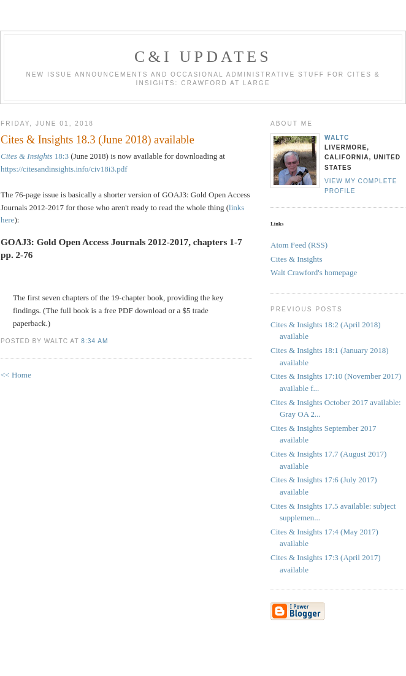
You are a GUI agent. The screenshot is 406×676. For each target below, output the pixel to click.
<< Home (16, 374)
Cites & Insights (296, 259)
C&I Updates (203, 57)
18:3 (35, 156)
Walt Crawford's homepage (313, 272)
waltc (336, 137)
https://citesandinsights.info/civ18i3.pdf (64, 168)
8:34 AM (94, 341)
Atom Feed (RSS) (298, 244)
